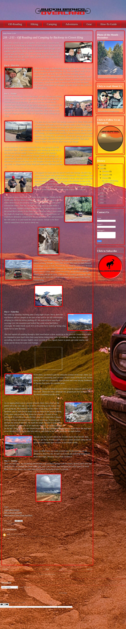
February (105, 178)
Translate (27, 587)
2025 (102, 165)
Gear (89, 24)
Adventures (71, 24)
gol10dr (8, 534)
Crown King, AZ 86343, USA (13, 524)
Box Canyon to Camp (13, 512)
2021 (102, 199)
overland (18, 523)
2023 (102, 193)
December (105, 171)
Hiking (34, 24)
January (105, 189)
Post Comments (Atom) (50, 574)
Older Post (89, 569)
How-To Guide (109, 24)
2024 (102, 168)
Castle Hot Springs (11, 510)
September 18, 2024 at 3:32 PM (17, 534)
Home (47, 569)
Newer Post (5, 569)
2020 (102, 203)
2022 (102, 196)
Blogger (65, 593)
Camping (52, 24)
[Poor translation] (6, 604)
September (106, 175)
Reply (8, 538)
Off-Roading (15, 24)
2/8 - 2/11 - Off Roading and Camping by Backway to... (110, 183)
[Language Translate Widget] (9, 587)
